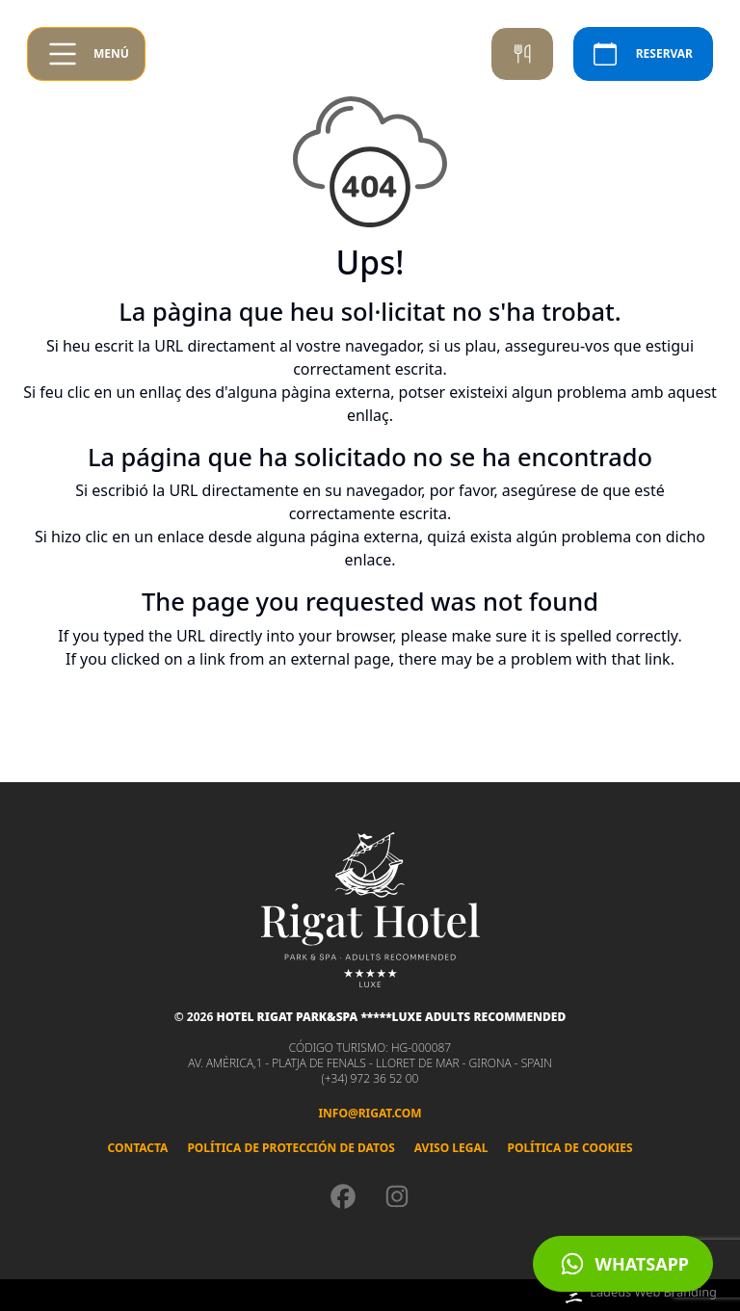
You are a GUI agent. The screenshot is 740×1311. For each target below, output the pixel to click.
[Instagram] (397, 1196)
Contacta (137, 1148)
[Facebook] (343, 1196)
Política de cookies (569, 1148)
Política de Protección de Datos (290, 1148)
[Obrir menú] (86, 54)
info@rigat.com (369, 1113)
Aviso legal (451, 1148)
